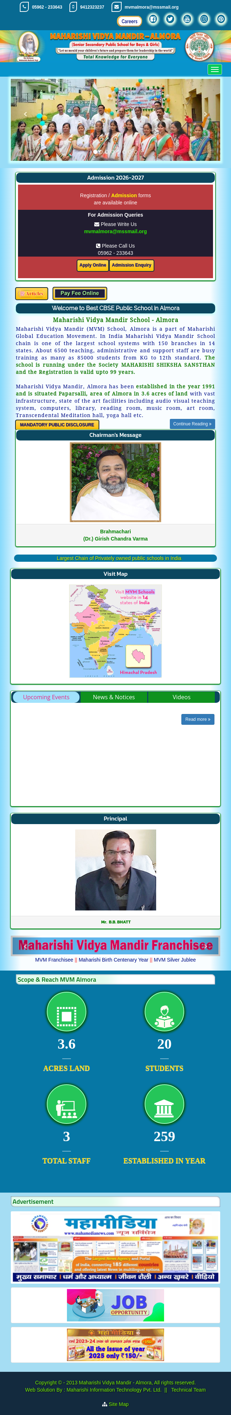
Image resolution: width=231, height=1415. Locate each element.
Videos (182, 697)
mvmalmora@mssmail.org (152, 7)
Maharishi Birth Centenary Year (114, 960)
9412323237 (92, 7)
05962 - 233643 (47, 7)
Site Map (118, 1404)
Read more (197, 719)
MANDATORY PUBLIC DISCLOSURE (57, 425)
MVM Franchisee (54, 960)
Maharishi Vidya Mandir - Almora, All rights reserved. (137, 1382)
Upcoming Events (46, 697)
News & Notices (114, 697)
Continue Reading (192, 423)
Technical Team (188, 1390)
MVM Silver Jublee (175, 960)
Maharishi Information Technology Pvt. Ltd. (113, 1390)
